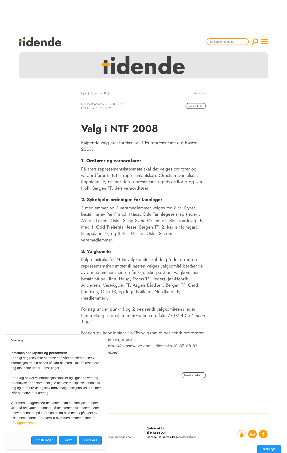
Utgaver (94, 93)
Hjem (84, 93)
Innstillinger (269, 449)
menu (264, 41)
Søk (255, 41)
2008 (104, 93)
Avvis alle (90, 440)
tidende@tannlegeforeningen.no (111, 437)
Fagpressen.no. (26, 423)
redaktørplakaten (186, 437)
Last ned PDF (195, 106)
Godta (68, 440)
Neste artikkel (193, 375)
